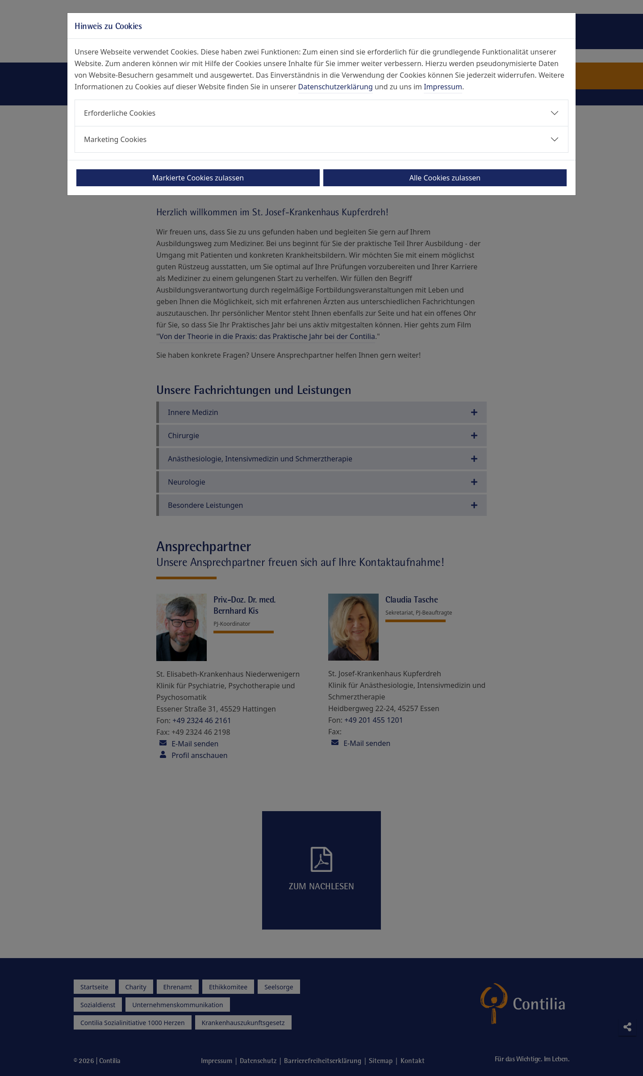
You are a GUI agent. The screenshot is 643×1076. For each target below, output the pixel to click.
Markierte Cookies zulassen (198, 178)
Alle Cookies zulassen (444, 178)
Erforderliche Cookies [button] (119, 113)
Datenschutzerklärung (335, 87)
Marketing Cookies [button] (115, 139)
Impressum (443, 87)
